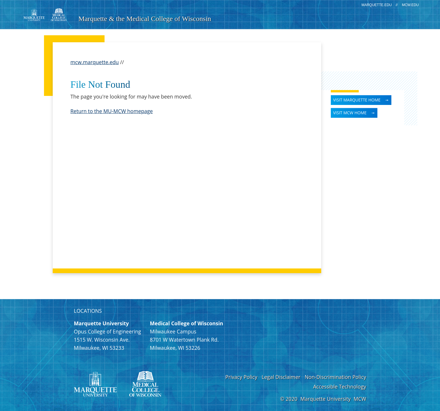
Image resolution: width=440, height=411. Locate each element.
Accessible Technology (339, 386)
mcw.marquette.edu (94, 62)
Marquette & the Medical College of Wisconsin (144, 18)
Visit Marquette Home (357, 100)
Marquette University (325, 398)
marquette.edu (376, 5)
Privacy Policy (241, 376)
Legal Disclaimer (280, 376)
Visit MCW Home (350, 112)
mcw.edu (410, 5)
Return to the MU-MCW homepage (111, 111)
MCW (360, 398)
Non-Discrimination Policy (335, 376)
